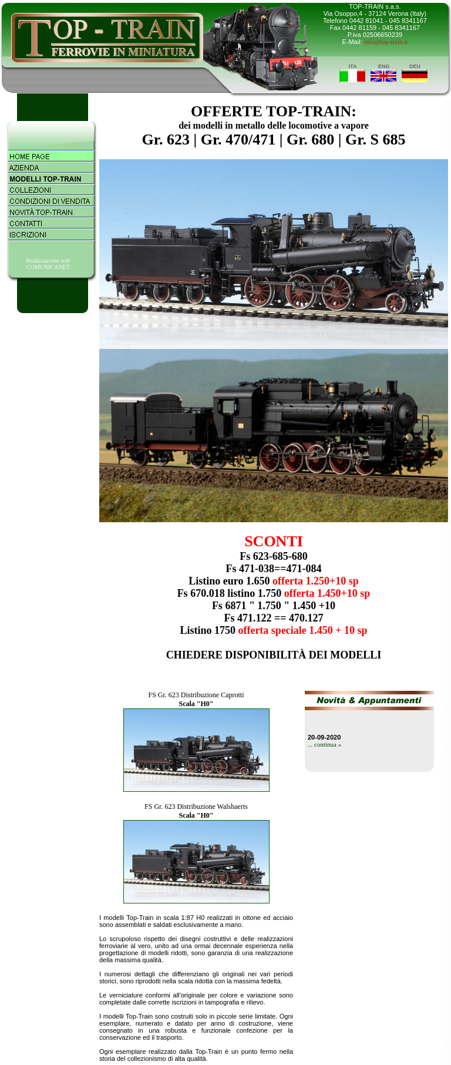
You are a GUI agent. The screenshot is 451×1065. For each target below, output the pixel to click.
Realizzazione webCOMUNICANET (48, 263)
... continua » (324, 744)
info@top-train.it (386, 41)
